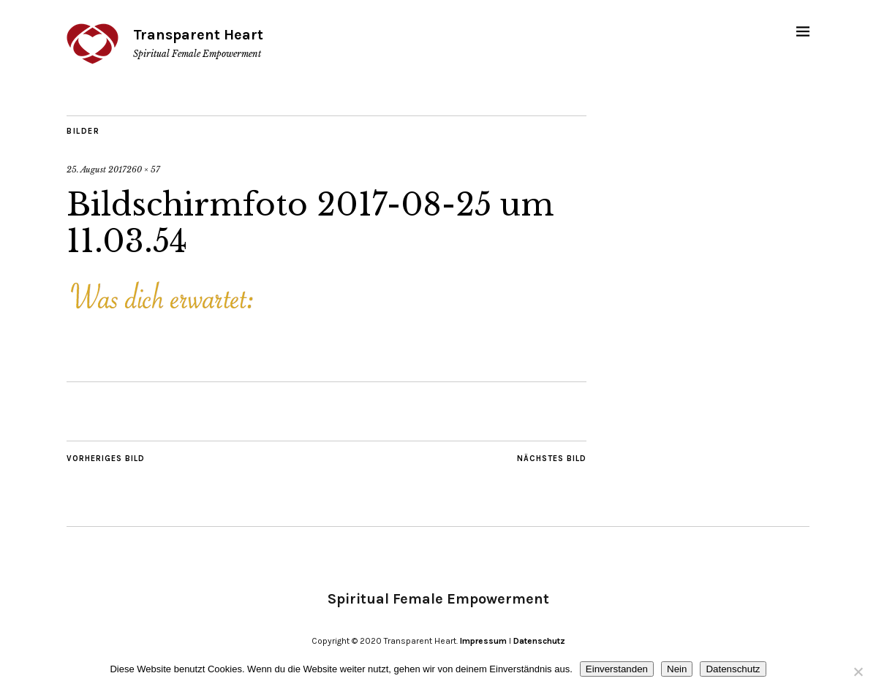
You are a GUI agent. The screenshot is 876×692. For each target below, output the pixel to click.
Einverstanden (617, 669)
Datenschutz (539, 641)
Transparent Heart (198, 34)
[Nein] (857, 671)
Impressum (483, 641)
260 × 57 (143, 169)
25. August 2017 (97, 169)
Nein (677, 669)
